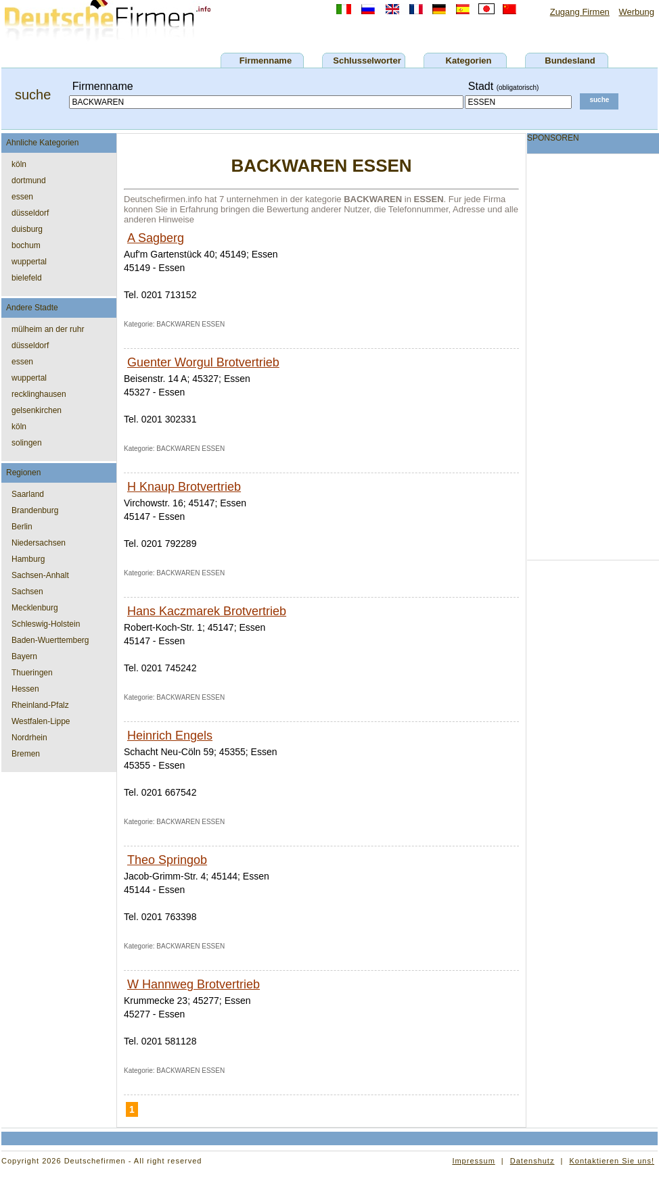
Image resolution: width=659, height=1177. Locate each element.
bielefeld (27, 278)
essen (22, 196)
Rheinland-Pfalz (40, 705)
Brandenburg (35, 510)
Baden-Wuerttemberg (50, 640)
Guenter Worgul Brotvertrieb (203, 362)
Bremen (26, 754)
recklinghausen (39, 394)
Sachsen (27, 591)
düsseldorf (30, 213)
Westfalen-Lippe (41, 721)
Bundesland (570, 60)
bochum (26, 245)
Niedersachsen (39, 543)
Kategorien (469, 60)
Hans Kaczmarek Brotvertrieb (206, 611)
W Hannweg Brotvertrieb (193, 984)
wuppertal (29, 261)
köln (19, 164)
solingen (27, 443)
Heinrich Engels (169, 735)
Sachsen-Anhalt (40, 575)
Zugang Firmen (580, 12)
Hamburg (28, 559)
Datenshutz (532, 1161)
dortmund (29, 180)
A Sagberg (155, 238)
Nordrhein (29, 737)
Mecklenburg (35, 607)
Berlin (22, 526)
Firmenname (266, 60)
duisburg (27, 229)
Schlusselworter (367, 60)
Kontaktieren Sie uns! (611, 1161)
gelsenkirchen (37, 410)
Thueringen (32, 672)
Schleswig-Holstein (46, 624)
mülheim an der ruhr (48, 329)
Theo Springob (167, 860)
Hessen (25, 689)
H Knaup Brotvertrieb (184, 487)
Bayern (24, 656)
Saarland (28, 494)
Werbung (636, 12)
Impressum (473, 1161)
